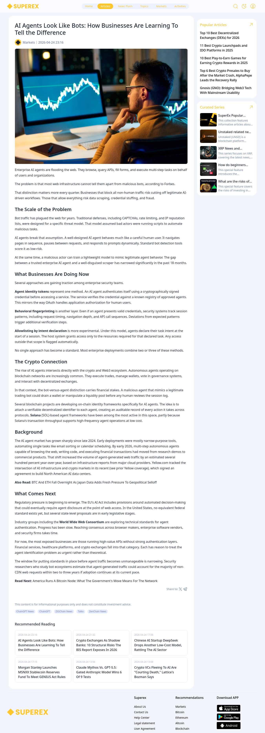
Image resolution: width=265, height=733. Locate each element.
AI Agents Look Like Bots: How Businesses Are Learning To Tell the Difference (41, 645)
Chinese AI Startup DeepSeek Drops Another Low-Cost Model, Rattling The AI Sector (158, 645)
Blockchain (182, 728)
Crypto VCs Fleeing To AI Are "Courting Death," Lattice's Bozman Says (155, 672)
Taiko (81, 611)
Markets (29, 42)
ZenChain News (97, 611)
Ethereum (181, 717)
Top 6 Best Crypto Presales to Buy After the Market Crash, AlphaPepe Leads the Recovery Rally (226, 75)
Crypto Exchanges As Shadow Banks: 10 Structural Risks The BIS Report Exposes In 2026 (98, 645)
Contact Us (141, 712)
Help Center (141, 717)
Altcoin (179, 723)
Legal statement (144, 723)
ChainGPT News (25, 611)
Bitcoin (179, 712)
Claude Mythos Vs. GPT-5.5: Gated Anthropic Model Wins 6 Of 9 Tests (99, 672)
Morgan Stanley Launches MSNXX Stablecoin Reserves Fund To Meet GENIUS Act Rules (42, 672)
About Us (140, 706)
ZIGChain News (64, 611)
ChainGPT (44, 611)
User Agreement (144, 728)
